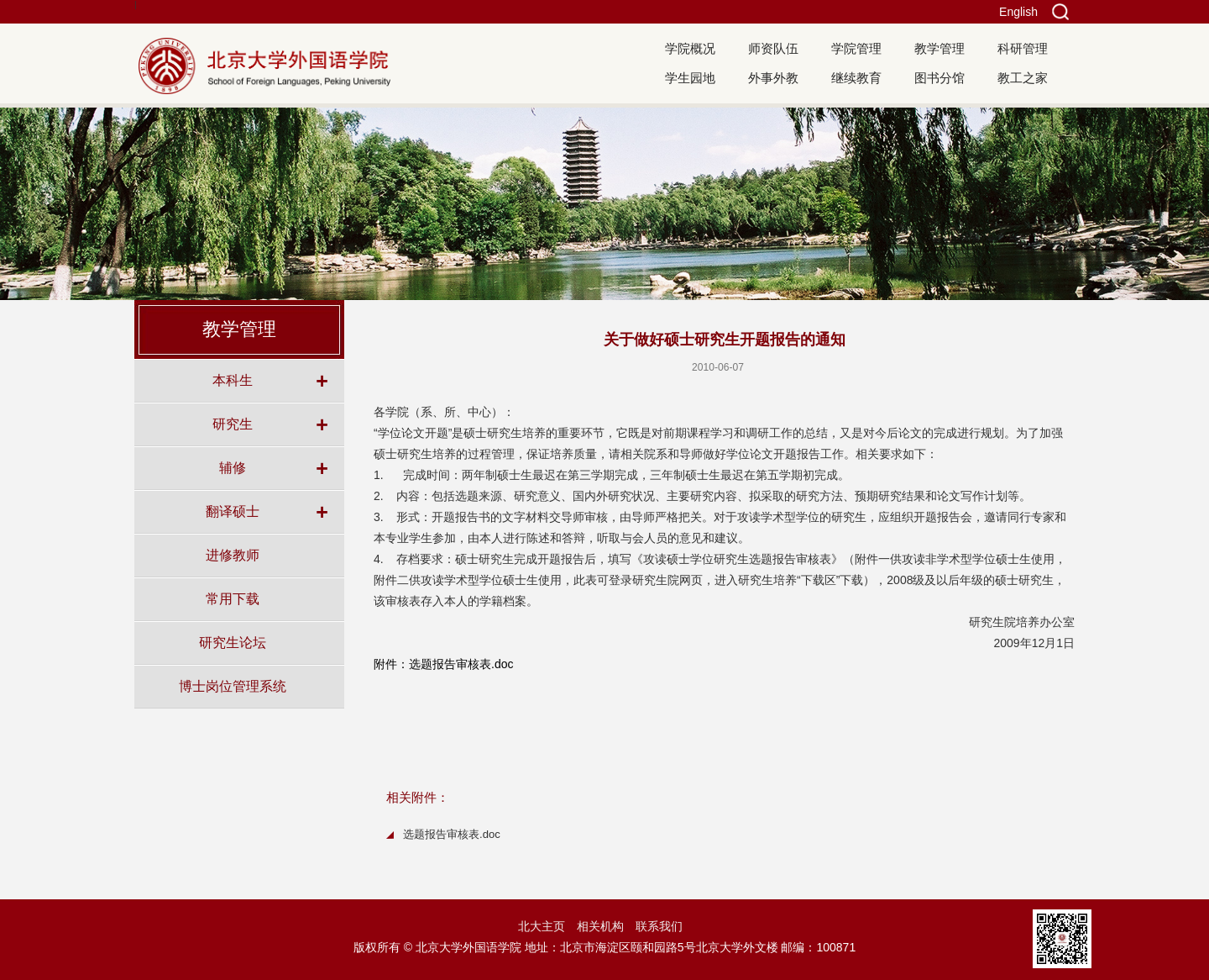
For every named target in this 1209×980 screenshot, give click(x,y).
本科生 (232, 379)
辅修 (232, 467)
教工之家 (1022, 78)
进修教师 (232, 554)
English (1018, 11)
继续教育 (856, 78)
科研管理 (1022, 48)
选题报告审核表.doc (451, 834)
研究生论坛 (232, 642)
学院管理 (856, 48)
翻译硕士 (232, 511)
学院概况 (690, 48)
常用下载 (232, 598)
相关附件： (417, 797)
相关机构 (600, 926)
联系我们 (659, 926)
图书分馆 (939, 78)
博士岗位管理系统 (232, 685)
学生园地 (690, 78)
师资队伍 (773, 48)
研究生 (232, 423)
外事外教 (773, 78)
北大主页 (541, 926)
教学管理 (939, 48)
